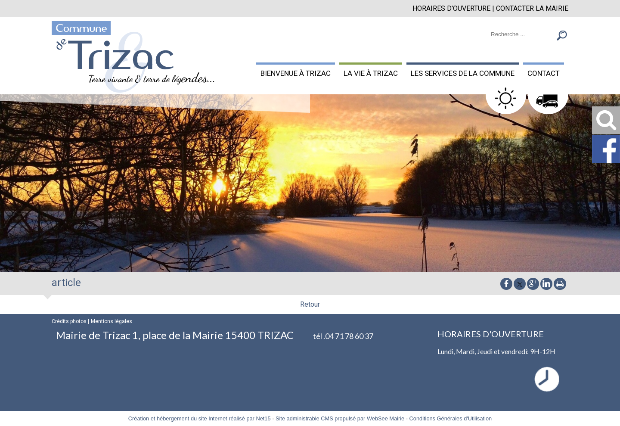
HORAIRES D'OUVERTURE (451, 8)
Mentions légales (111, 321)
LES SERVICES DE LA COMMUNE (463, 73)
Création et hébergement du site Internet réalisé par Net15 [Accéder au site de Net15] (199, 418)
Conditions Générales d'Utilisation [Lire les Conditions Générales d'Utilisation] (450, 418)
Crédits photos (69, 321)
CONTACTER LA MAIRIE (532, 8)
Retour (310, 304)
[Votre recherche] (521, 34)
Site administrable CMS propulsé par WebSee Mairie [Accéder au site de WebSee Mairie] (340, 418)
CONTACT (543, 73)
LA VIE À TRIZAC (371, 73)
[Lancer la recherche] (561, 36)
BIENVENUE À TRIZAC (295, 73)
